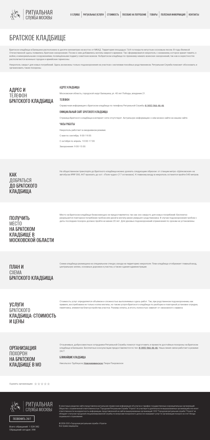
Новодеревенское (93, 363)
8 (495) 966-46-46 (154, 105)
